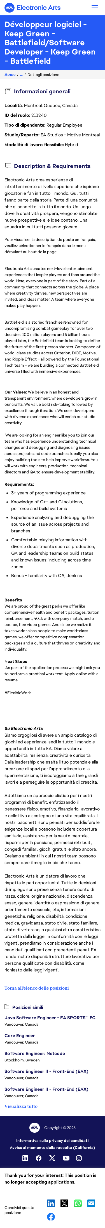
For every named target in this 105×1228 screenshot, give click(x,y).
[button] (95, 7)
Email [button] (91, 1203)
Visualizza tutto (21, 1106)
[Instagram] (79, 1158)
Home (9, 74)
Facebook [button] (51, 1217)
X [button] (64, 1203)
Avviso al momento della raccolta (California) (52, 1147)
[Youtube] (66, 1158)
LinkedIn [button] (51, 1203)
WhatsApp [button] (78, 1203)
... (21, 74)
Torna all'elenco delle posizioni (36, 988)
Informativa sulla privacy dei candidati (52, 1140)
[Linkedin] (25, 1158)
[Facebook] (39, 1158)
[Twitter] (52, 1158)
